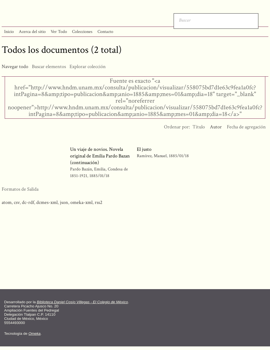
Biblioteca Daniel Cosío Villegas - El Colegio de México (82, 302)
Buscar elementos (49, 66)
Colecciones (82, 32)
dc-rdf (28, 202)
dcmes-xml (47, 202)
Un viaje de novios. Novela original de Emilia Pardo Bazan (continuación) (100, 156)
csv (17, 202)
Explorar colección (88, 66)
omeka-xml (81, 202)
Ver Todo (59, 32)
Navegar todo (15, 66)
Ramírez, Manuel (152, 156)
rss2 (98, 202)
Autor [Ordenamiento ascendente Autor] (216, 127)
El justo (144, 149)
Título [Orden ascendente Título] (198, 127)
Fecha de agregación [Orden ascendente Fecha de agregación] (246, 127)
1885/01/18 (99, 176)
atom (7, 202)
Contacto (105, 32)
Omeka (35, 333)
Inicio (9, 32)
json (64, 202)
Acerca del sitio (32, 32)
